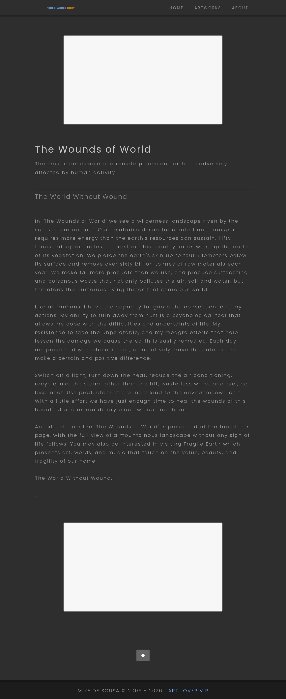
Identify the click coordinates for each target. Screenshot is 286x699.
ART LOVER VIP (188, 690)
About (240, 8)
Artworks (207, 8)
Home (177, 8)
